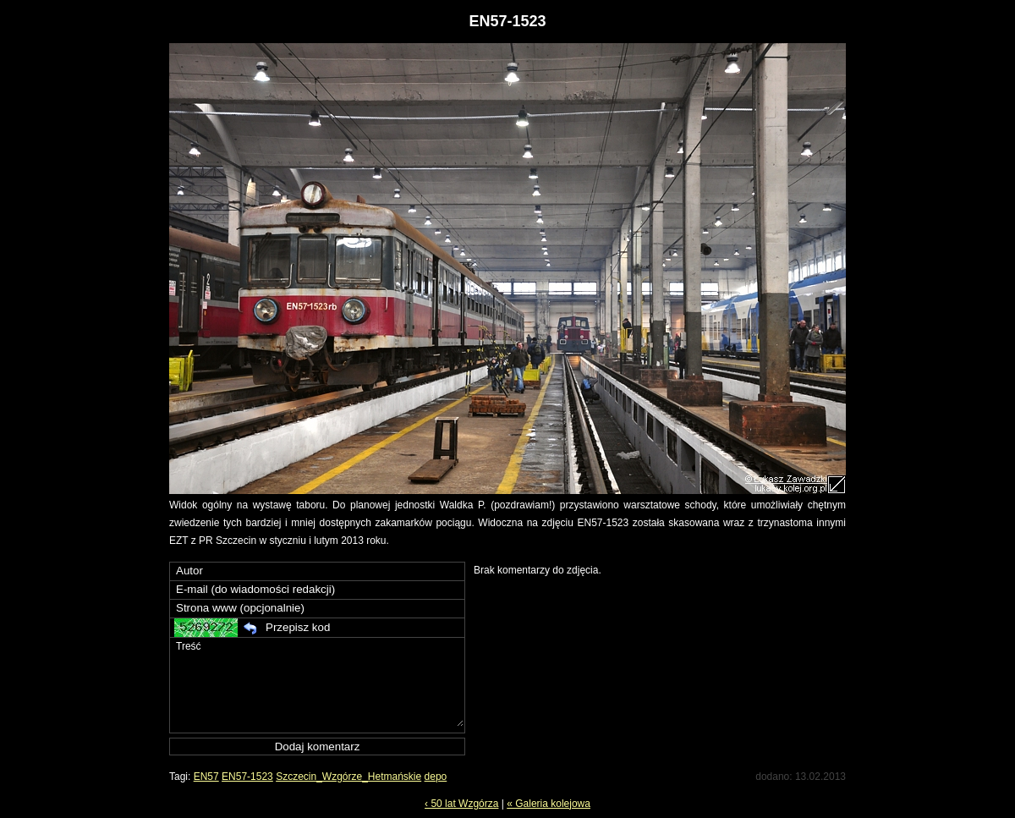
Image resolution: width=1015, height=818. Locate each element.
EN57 (206, 776)
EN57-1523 (247, 776)
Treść (319, 682)
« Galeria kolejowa (548, 804)
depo (436, 776)
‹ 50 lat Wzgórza (461, 804)
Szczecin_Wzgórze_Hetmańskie (348, 776)
